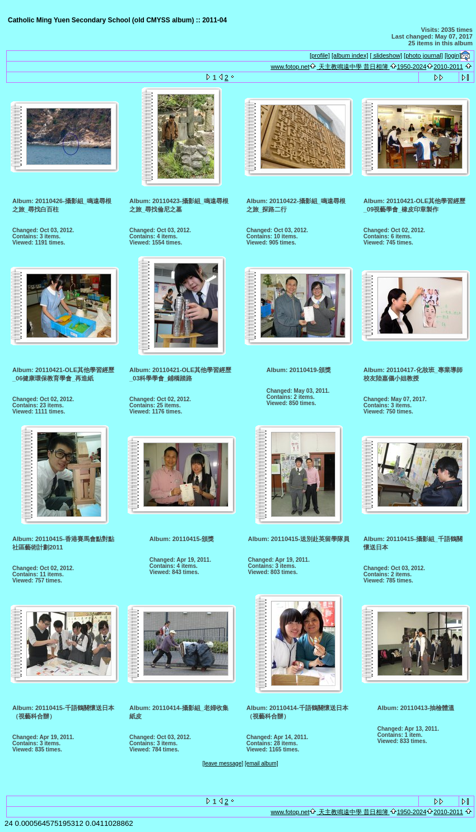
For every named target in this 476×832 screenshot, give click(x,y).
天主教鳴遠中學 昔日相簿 (352, 66)
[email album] (261, 763)
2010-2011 (448, 66)
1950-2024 (412, 66)
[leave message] (222, 763)
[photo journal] (423, 55)
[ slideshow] (386, 55)
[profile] (320, 55)
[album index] (350, 55)
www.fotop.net (289, 66)
